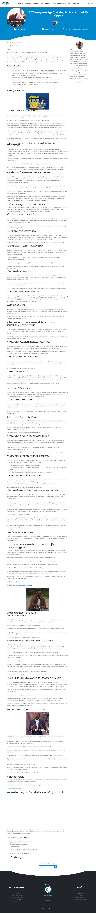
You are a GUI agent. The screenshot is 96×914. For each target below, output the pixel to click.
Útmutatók (28, 3)
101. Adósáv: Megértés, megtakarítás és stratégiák (19, 585)
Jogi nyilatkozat (17, 899)
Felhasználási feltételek (17, 895)
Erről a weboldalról (73, 3)
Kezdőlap (20, 3)
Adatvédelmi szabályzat (17, 897)
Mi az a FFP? (80, 82)
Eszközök (35, 3)
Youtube (17, 891)
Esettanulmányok (45, 3)
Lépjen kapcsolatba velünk (59, 3)
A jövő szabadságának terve (14, 788)
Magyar (90, 3)
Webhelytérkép (17, 901)
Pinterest (17, 893)
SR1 (61, 10)
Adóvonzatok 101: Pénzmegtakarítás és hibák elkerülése (24, 850)
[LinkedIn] (79, 73)
